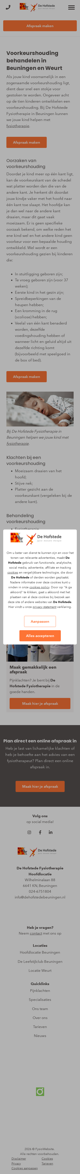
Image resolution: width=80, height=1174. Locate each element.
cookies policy (39, 587)
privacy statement (44, 607)
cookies (12, 572)
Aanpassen (40, 621)
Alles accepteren (40, 636)
